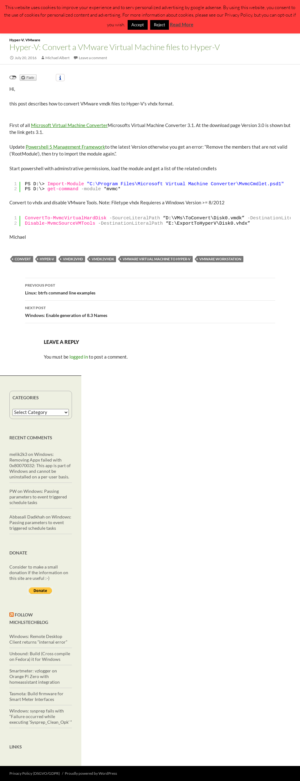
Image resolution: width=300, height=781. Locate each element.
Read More (181, 24)
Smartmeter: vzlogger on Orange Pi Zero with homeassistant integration (34, 676)
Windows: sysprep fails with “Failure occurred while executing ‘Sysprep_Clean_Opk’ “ (40, 716)
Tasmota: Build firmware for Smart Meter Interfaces (36, 696)
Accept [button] (137, 24)
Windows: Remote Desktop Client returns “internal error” (38, 639)
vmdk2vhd (73, 259)
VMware (32, 40)
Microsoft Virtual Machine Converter (69, 125)
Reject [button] (159, 24)
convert (23, 259)
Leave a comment (93, 57)
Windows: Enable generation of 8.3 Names (150, 311)
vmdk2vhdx (103, 259)
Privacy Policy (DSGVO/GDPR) (34, 773)
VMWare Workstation (220, 259)
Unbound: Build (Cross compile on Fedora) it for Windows (39, 656)
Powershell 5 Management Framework (65, 147)
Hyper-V (16, 40)
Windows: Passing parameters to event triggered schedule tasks (38, 496)
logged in (78, 357)
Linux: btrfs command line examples (150, 288)
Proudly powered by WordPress (91, 773)
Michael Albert (57, 57)
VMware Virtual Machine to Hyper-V (157, 259)
